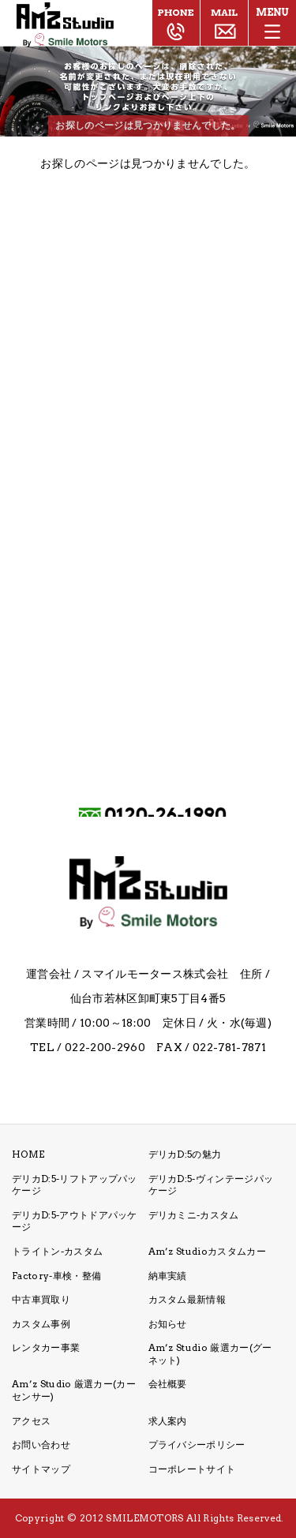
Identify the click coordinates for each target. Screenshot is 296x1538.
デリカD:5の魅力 (185, 1154)
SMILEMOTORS (145, 1518)
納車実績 (167, 1276)
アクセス (31, 1421)
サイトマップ (41, 1469)
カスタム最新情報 (187, 1299)
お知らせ (167, 1324)
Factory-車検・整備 (56, 1276)
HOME (28, 1154)
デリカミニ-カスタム (193, 1215)
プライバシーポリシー (196, 1444)
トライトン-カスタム (57, 1251)
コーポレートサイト (192, 1469)
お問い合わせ (41, 1444)
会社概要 (167, 1384)
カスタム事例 (41, 1324)
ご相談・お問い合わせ (224, 23)
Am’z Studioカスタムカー (207, 1251)
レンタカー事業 (46, 1347)
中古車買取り (41, 1299)
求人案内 (167, 1421)
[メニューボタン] (272, 23)
